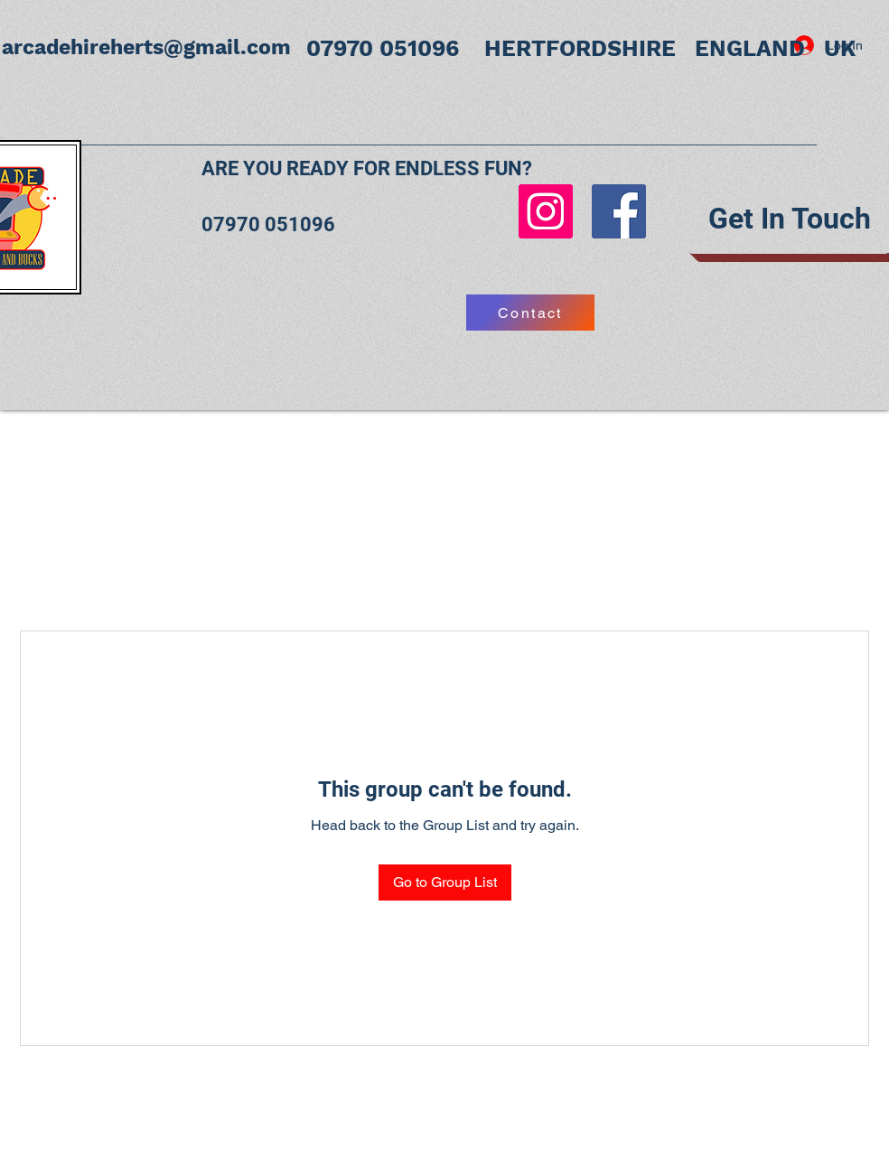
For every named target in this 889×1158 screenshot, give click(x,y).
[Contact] (530, 312)
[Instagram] (546, 211)
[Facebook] (619, 211)
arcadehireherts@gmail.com (146, 47)
